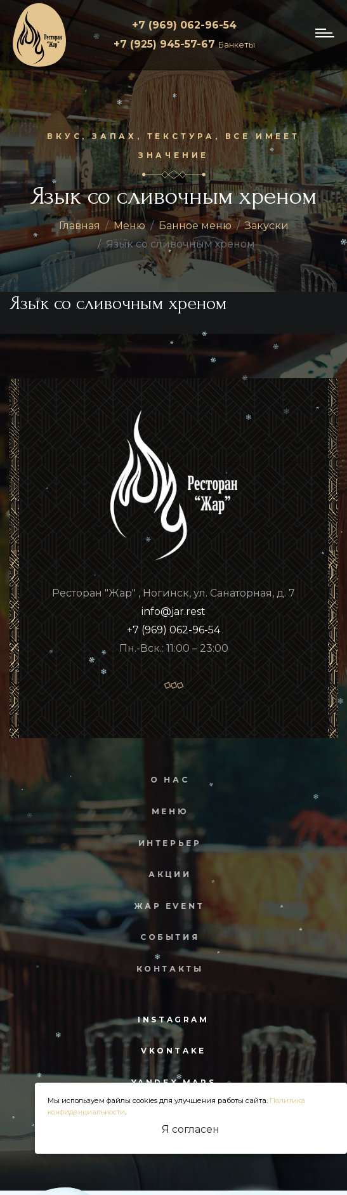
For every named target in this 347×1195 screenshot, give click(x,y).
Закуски (267, 226)
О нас (162, 779)
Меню (129, 226)
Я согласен (190, 1129)
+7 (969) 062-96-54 (184, 25)
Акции (162, 874)
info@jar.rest (173, 611)
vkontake (173, 1050)
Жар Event (162, 906)
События (162, 937)
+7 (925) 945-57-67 (184, 44)
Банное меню (195, 226)
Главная (79, 226)
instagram (173, 1019)
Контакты (161, 969)
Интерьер (161, 843)
